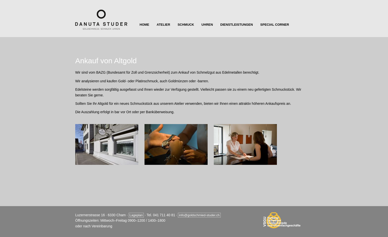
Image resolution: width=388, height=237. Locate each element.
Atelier (163, 24)
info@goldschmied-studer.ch (199, 215)
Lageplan (136, 215)
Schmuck (186, 24)
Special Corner (274, 24)
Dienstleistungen (236, 24)
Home (144, 24)
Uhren (207, 24)
